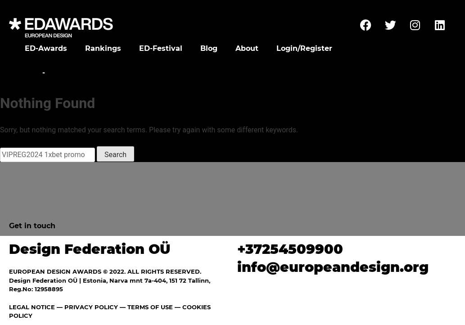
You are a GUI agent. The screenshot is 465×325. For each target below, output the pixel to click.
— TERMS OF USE (146, 307)
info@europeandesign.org (333, 267)
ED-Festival (160, 48)
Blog (208, 48)
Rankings (103, 48)
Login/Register (304, 48)
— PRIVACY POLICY (86, 307)
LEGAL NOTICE (32, 307)
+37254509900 (290, 249)
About (246, 48)
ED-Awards (46, 48)
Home (28, 72)
